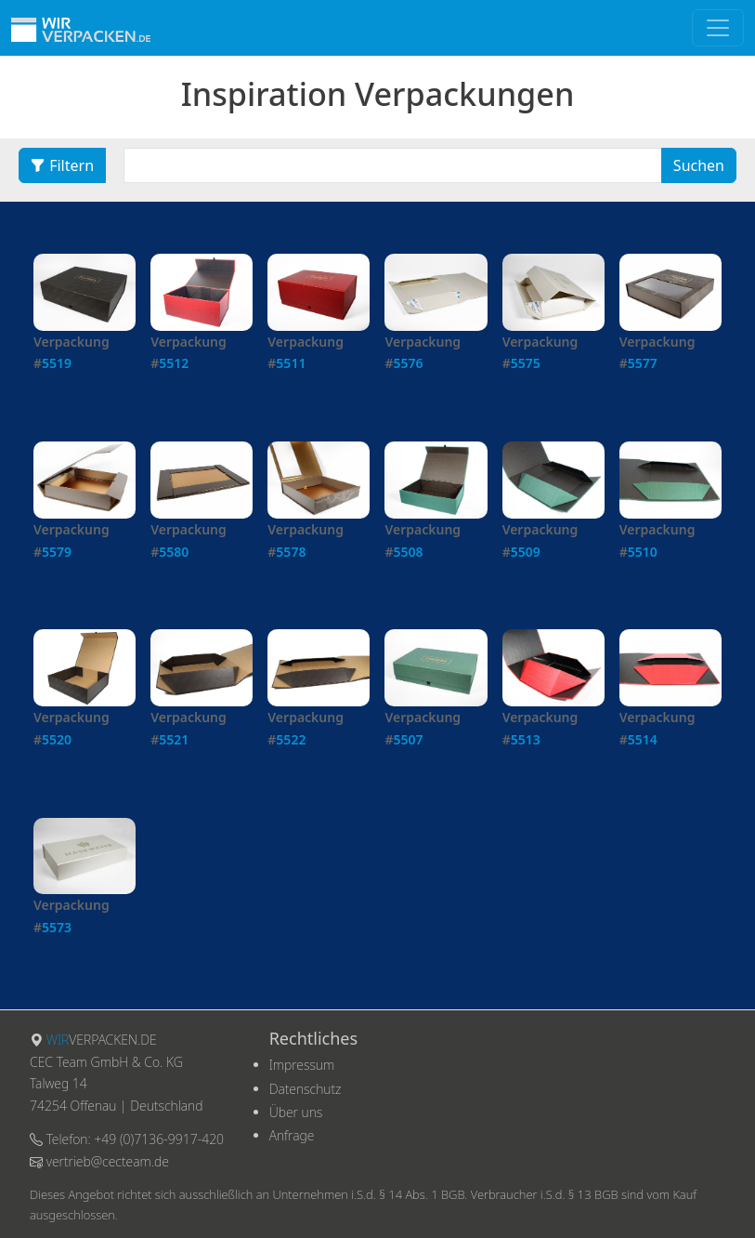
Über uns (296, 1112)
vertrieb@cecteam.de (107, 1161)
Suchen (698, 165)
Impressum (302, 1064)
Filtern (62, 165)
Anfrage (292, 1135)
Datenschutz (305, 1089)
